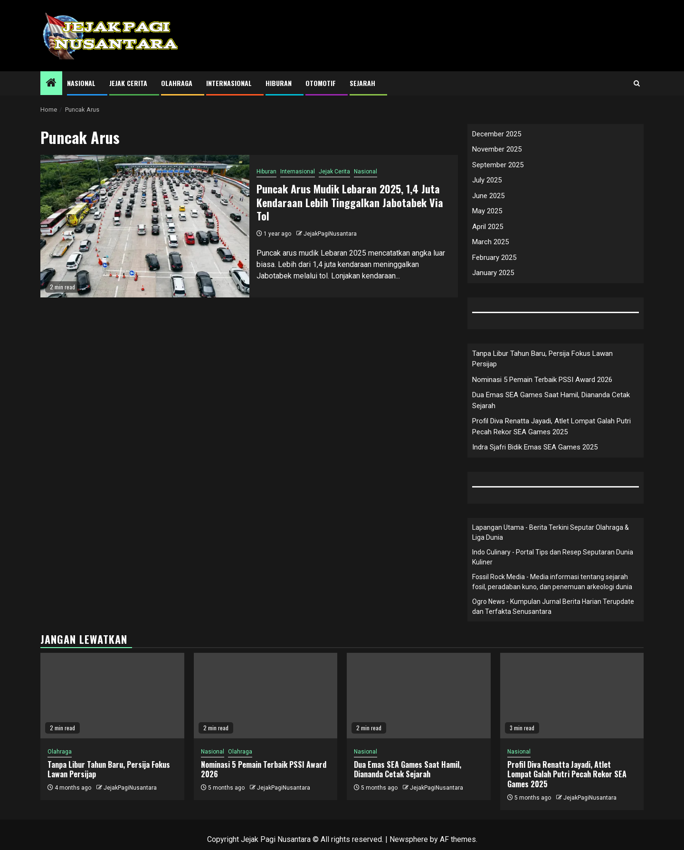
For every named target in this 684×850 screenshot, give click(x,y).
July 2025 (487, 180)
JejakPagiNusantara (330, 233)
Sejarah (362, 83)
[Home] (51, 83)
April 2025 (487, 226)
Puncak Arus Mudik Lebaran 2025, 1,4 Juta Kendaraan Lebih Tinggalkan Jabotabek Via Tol (349, 202)
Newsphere (409, 839)
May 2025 (487, 211)
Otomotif (320, 83)
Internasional (229, 83)
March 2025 (490, 242)
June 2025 (488, 195)
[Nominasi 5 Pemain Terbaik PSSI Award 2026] (266, 695)
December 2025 (496, 134)
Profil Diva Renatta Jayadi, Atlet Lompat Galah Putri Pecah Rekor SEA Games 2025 (567, 774)
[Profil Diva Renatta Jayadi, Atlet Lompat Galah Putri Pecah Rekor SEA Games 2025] (572, 695)
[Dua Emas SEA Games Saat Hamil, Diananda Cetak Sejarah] (419, 695)
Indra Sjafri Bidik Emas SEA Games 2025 (535, 447)
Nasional (81, 83)
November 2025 (497, 149)
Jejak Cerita (128, 83)
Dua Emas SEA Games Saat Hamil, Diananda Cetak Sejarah (407, 769)
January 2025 (493, 272)
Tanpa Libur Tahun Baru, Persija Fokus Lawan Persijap (109, 769)
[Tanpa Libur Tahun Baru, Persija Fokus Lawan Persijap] (112, 695)
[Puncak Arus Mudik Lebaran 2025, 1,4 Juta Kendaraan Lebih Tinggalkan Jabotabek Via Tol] (144, 226)
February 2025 (494, 257)
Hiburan (279, 83)
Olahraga (176, 83)
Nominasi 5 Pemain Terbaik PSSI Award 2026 (542, 379)
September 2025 (497, 165)
